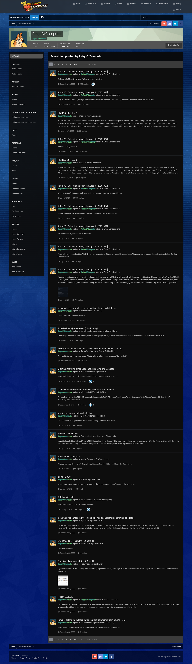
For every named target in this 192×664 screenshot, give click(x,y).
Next (76, 64)
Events (14, 183)
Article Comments (18, 104)
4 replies (81, 381)
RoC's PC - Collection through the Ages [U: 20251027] (83, 71)
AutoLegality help (66, 497)
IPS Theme (15, 655)
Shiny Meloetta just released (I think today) (78, 328)
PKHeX (99, 311)
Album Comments (18, 249)
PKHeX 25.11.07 (67, 113)
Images (14, 229)
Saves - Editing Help (107, 351)
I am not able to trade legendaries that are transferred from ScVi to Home (92, 620)
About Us (91, 7)
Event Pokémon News (108, 331)
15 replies (82, 612)
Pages (14, 135)
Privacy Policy (25, 658)
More (177, 7)
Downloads (162, 7)
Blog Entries (16, 267)
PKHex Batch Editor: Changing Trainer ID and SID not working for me (90, 348)
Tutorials (132, 7)
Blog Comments (18, 272)
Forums (146, 7)
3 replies (81, 320)
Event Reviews (17, 193)
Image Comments (18, 234)
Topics (14, 166)
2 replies (77, 425)
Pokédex (106, 7)
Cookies (45, 658)
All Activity (16, 56)
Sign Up (35, 17)
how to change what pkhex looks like (75, 413)
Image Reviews (17, 239)
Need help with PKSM (68, 433)
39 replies (81, 178)
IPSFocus (25, 655)
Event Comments (18, 188)
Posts (14, 171)
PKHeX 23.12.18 (65, 597)
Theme (14, 658)
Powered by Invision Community (169, 657)
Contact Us (36, 658)
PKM (104, 371)
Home (77, 7)
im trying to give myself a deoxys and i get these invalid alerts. (87, 308)
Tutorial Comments (19, 153)
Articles (14, 99)
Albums (14, 244)
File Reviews (16, 216)
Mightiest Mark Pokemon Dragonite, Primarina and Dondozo (86, 369)
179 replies (83, 84)
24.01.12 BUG (64, 477)
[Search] (151, 17)
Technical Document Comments (24, 122)
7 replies (82, 361)
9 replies (77, 469)
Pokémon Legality (103, 459)
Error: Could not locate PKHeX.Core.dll (76, 541)
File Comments (17, 211)
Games (119, 7)
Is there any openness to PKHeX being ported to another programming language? (96, 518)
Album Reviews (17, 254)
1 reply (79, 341)
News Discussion (94, 116)
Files (13, 206)
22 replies (82, 131)
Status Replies (17, 74)
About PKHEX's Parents (69, 456)
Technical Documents (20, 117)
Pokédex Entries (18, 87)
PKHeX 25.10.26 (67, 159)
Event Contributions (112, 74)
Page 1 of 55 (92, 64)
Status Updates (17, 69)
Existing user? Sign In (19, 17)
